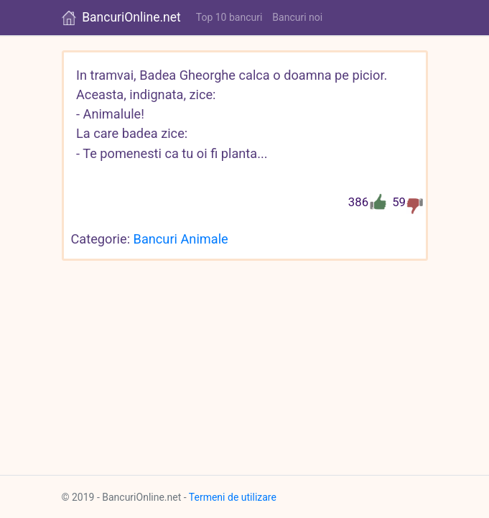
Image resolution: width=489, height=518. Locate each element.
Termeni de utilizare (232, 497)
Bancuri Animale (181, 238)
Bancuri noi (297, 17)
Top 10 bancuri (229, 17)
